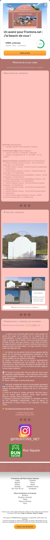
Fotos (20, 67)
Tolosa (25, 499)
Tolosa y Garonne (25, 501)
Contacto (10, 513)
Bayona (17, 482)
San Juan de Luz (17, 489)
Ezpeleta (32, 480)
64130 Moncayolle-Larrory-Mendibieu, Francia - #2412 (26, 175)
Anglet (17, 480)
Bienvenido (21, 512)
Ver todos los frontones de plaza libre (19, 409)
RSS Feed (17, 513)
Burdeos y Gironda (25, 497)
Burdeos (25, 495)
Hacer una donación (25, 527)
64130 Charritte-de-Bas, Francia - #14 (20, 163)
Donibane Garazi (33, 487)
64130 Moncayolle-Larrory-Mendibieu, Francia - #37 (25, 179)
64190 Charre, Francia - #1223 (17, 167)
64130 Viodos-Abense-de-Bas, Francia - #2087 (23, 195)
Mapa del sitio (30, 512)
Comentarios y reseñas (34, 67)
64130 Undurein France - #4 (16, 187)
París (25, 503)
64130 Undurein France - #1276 (17, 183)
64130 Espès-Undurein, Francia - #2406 (20, 171)
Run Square (25, 450)
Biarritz (17, 485)
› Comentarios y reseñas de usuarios (21, 321)
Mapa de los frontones (41, 512)
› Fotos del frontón (13, 212)
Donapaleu (32, 489)
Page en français (26, 513)
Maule (32, 485)
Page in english (38, 513)
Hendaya (17, 487)
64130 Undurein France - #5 (16, 191)
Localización (12, 67)
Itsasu (32, 482)
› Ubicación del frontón (15, 73)
